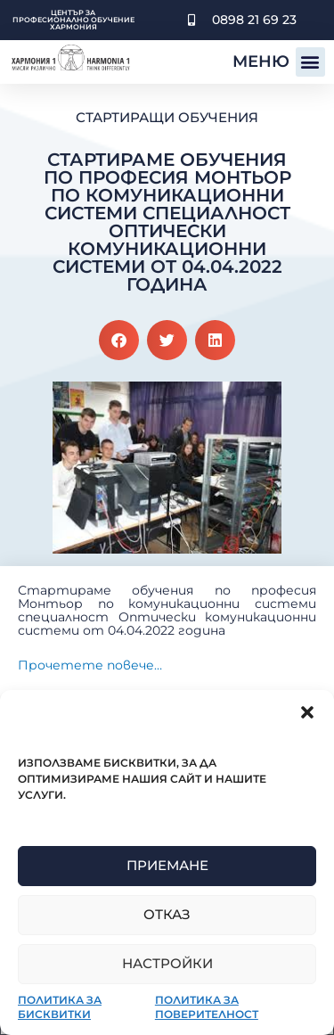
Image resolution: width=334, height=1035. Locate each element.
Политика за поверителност (206, 1007)
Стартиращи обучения (167, 117)
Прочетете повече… (90, 665)
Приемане (167, 865)
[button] (307, 712)
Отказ (167, 914)
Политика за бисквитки (60, 1007)
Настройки (167, 963)
